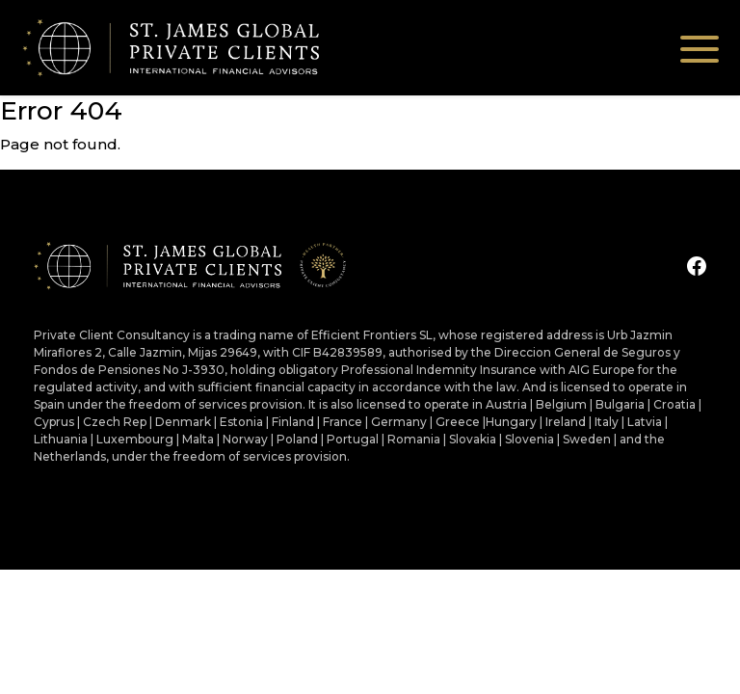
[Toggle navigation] (699, 48)
